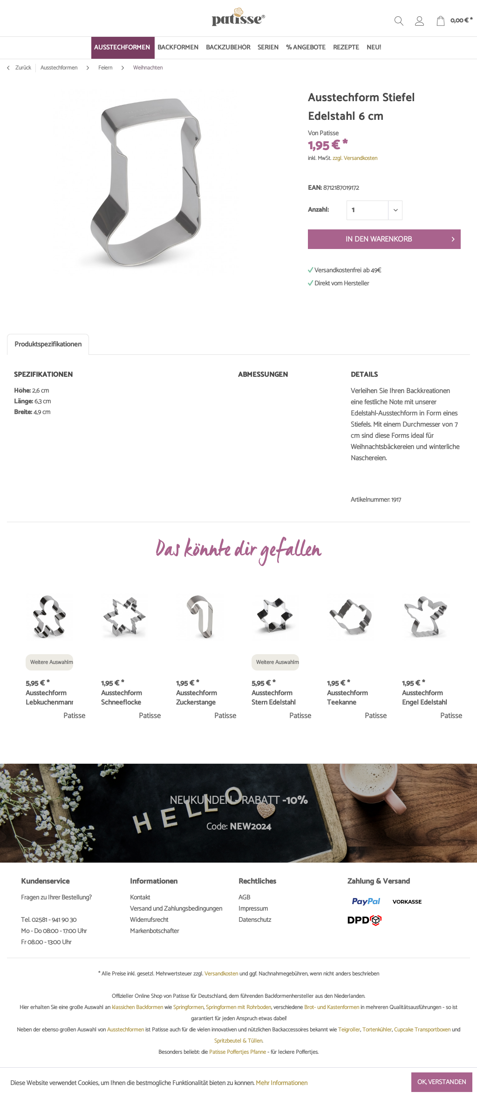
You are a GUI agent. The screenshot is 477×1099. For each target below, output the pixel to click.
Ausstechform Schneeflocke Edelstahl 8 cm (122, 698)
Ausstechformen (125, 1029)
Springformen (188, 1007)
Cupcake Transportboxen (422, 1029)
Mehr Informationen (281, 1083)
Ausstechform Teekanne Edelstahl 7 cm (348, 698)
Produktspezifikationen (48, 344)
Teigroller (349, 1029)
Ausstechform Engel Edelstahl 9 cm (424, 698)
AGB (244, 897)
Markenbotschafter (154, 931)
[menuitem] (123, 48)
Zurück (19, 68)
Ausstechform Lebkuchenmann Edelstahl (49, 698)
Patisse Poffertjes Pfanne (237, 1052)
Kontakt (140, 897)
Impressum (253, 909)
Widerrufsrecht (149, 920)
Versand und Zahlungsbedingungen (176, 909)
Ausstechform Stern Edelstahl (274, 698)
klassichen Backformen (137, 1007)
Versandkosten (221, 973)
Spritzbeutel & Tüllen (238, 1041)
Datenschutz (254, 920)
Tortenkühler (377, 1029)
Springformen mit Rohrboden (238, 1007)
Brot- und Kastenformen (331, 1007)
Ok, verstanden (441, 1082)
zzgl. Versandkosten (355, 158)
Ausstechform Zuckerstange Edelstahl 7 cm (197, 698)
